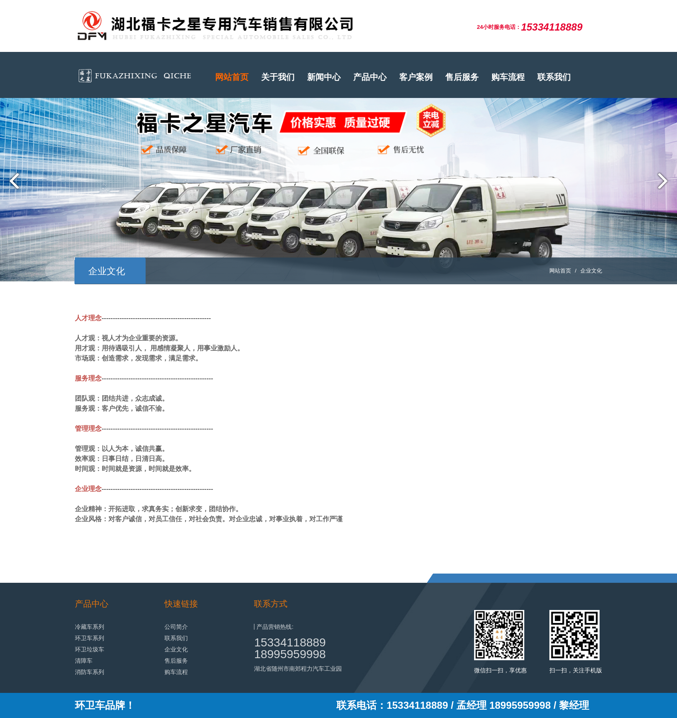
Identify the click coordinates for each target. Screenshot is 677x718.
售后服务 (462, 77)
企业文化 (591, 271)
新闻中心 (324, 77)
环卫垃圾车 (89, 649)
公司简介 (176, 626)
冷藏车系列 (89, 626)
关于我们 (278, 77)
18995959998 (290, 654)
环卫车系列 (89, 638)
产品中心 (370, 77)
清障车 (83, 660)
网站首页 (232, 77)
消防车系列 (89, 672)
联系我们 (554, 77)
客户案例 (416, 77)
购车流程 (508, 77)
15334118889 (290, 642)
